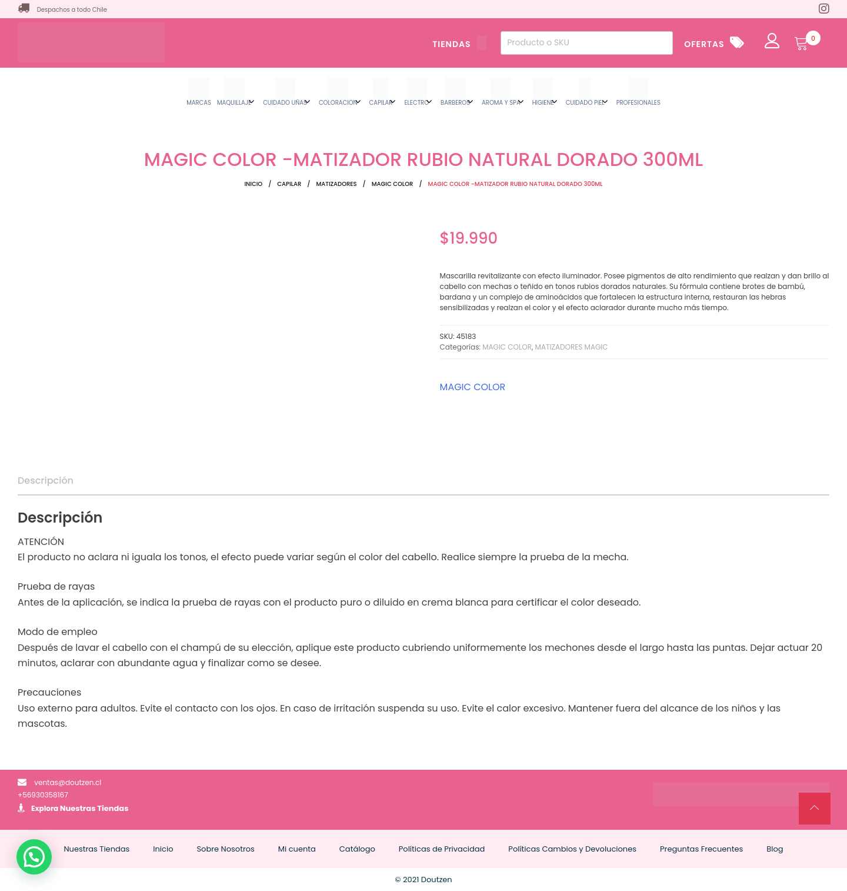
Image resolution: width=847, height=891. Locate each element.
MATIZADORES (336, 183)
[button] (34, 857)
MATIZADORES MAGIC (571, 347)
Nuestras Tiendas (94, 808)
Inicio (253, 183)
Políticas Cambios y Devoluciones (572, 849)
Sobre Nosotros (225, 849)
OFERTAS (704, 44)
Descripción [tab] (46, 480)
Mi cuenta (297, 849)
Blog (774, 849)
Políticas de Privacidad (442, 849)
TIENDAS (459, 44)
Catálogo (357, 849)
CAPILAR (289, 183)
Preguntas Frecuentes (701, 849)
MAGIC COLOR (393, 183)
